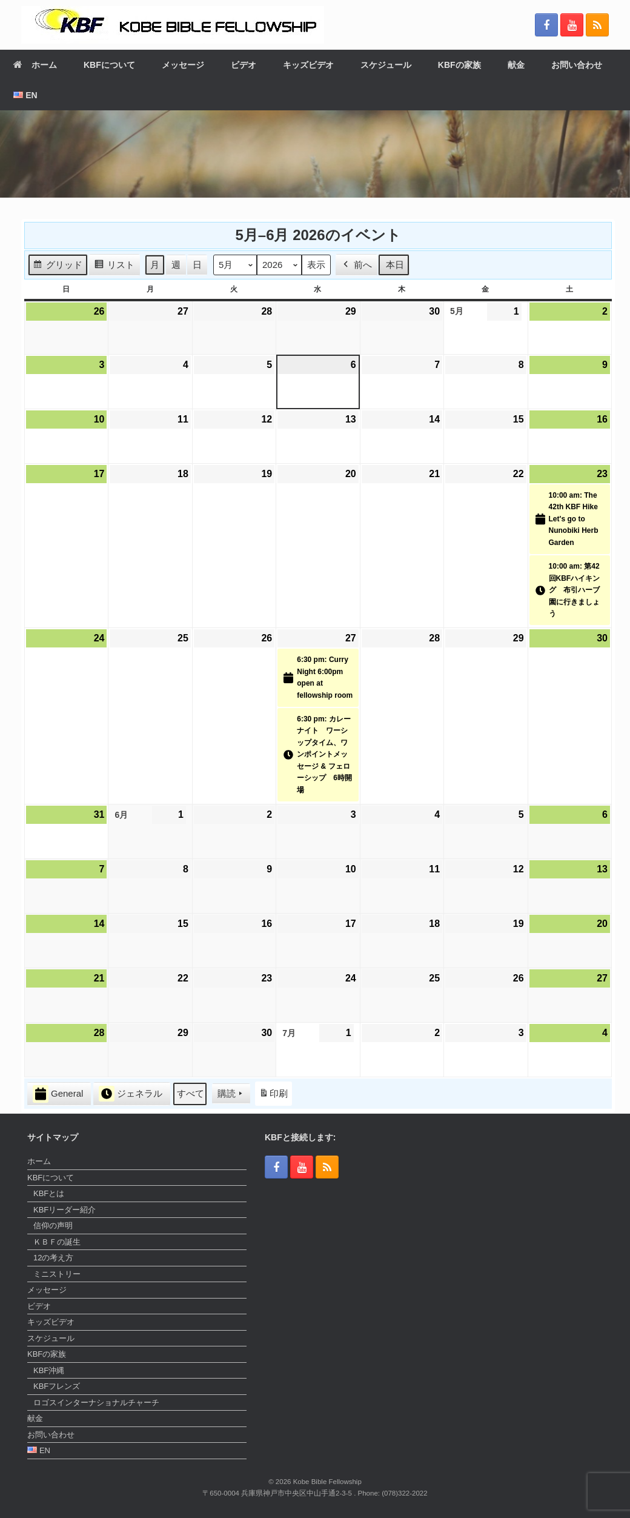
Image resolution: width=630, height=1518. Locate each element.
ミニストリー (57, 1274)
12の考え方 (53, 1257)
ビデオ (243, 65)
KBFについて (109, 65)
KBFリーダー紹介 (64, 1209)
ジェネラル (130, 1094)
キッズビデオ (308, 65)
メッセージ (183, 65)
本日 (395, 264)
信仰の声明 (53, 1225)
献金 (516, 65)
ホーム (35, 65)
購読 (231, 1094)
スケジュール (385, 65)
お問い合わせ (576, 65)
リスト (114, 266)
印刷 (273, 1096)
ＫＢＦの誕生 (57, 1241)
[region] (315, 154)
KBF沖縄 (48, 1370)
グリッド (57, 266)
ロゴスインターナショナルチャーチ (96, 1402)
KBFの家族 (459, 65)
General (58, 1094)
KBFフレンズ (56, 1386)
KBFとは (48, 1193)
